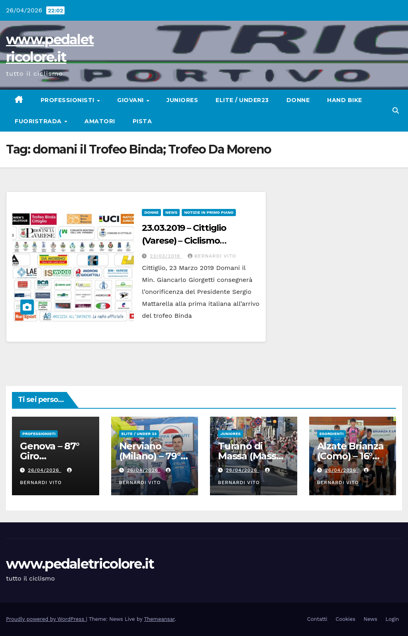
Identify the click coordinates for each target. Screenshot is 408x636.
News (171, 212)
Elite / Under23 (242, 100)
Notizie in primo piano (208, 212)
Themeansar (159, 619)
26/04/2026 (44, 470)
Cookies (345, 619)
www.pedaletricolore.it (80, 563)
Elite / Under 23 (139, 433)
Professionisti (68, 100)
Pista (142, 121)
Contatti (317, 619)
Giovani (131, 100)
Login (392, 619)
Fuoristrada (39, 121)
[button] (395, 110)
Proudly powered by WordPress (46, 619)
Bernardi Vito (212, 256)
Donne (298, 100)
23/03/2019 (166, 256)
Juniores (182, 100)
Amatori (99, 121)
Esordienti (332, 433)
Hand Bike (344, 100)
